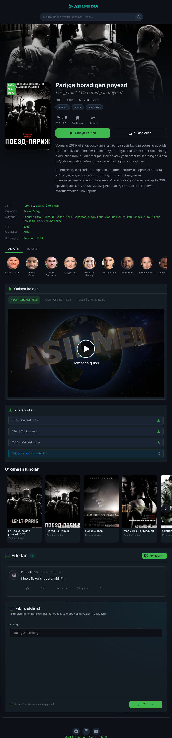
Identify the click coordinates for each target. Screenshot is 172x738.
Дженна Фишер (115, 217)
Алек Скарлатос (76, 217)
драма (77, 107)
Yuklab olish (139, 133)
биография (94, 107)
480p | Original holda (24, 299)
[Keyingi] (165, 508)
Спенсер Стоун (33, 217)
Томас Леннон (32, 220)
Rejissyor (33, 248)
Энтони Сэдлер (54, 217)
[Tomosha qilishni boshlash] (86, 353)
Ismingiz (15, 624)
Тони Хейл (153, 217)
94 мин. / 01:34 (89, 99)
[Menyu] (33, 17)
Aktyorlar (14, 248)
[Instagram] (86, 731)
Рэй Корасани (136, 217)
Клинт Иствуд (32, 211)
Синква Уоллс (52, 220)
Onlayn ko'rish (83, 133)
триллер (62, 107)
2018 (58, 99)
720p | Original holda (57, 299)
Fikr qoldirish (154, 556)
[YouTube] (96, 731)
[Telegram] (76, 731)
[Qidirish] (138, 17)
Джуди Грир (95, 217)
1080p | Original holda (91, 299)
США (70, 99)
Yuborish (146, 704)
